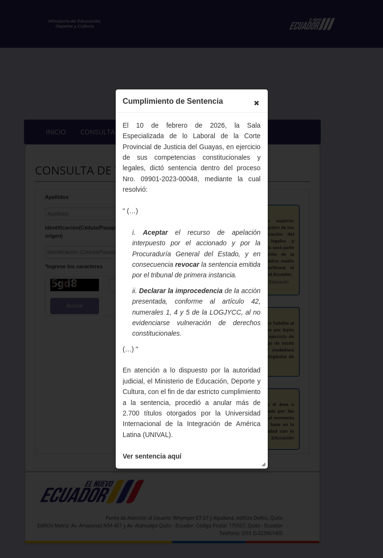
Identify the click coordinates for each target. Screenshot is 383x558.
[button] (256, 102)
